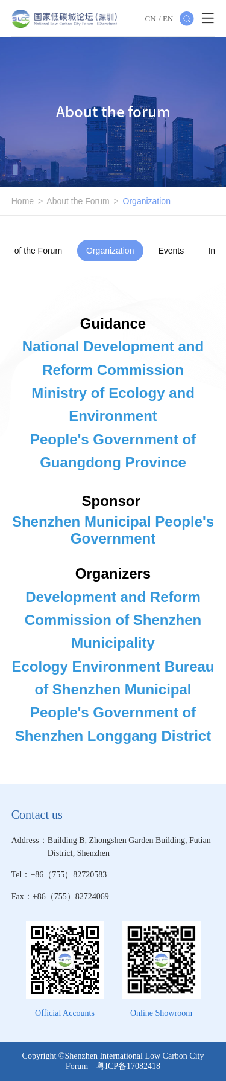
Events (171, 250)
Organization (147, 201)
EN (168, 18)
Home (22, 201)
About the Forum (77, 201)
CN (150, 18)
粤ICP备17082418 (128, 1066)
